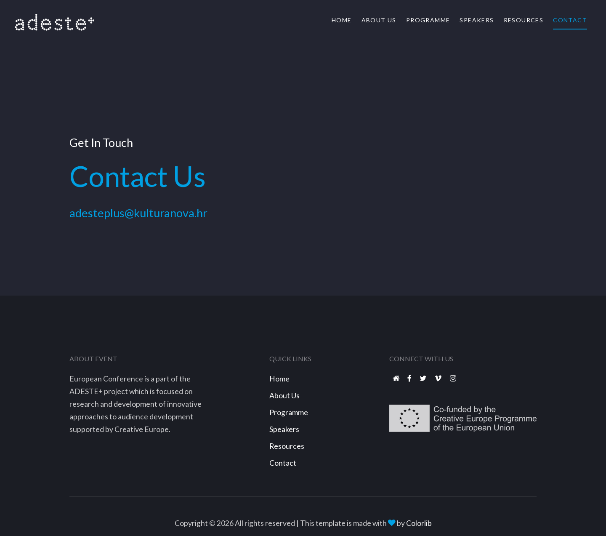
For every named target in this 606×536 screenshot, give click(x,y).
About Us (378, 20)
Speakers (477, 20)
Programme (428, 20)
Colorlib (419, 523)
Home (342, 20)
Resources (524, 20)
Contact (570, 20)
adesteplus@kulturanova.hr (138, 220)
